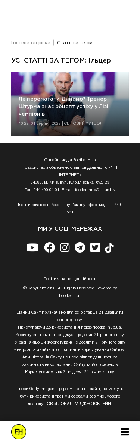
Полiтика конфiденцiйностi (70, 279)
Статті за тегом (75, 43)
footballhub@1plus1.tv (95, 190)
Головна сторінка (30, 43)
